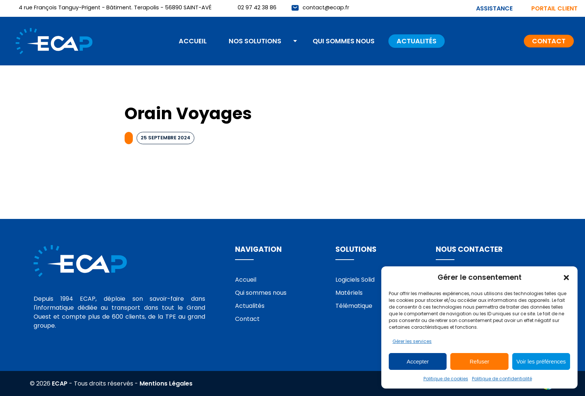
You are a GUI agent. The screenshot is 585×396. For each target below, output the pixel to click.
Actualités (417, 41)
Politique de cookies (445, 378)
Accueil (193, 41)
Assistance (494, 8)
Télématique (353, 305)
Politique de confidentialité (502, 378)
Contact (549, 41)
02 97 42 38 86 (257, 7)
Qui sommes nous (344, 41)
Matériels (349, 292)
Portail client (554, 8)
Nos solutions (255, 41)
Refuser (479, 361)
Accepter (418, 361)
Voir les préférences (541, 361)
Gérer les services (412, 341)
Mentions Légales (166, 383)
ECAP (60, 383)
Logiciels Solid (355, 279)
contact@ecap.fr (326, 7)
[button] (566, 277)
